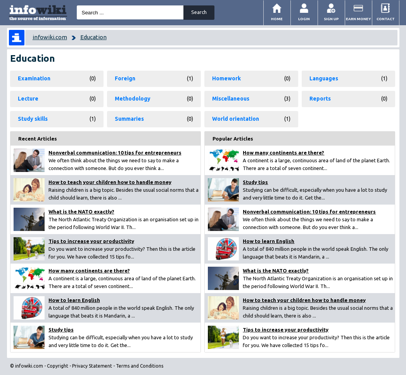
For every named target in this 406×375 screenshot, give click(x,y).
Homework (226, 78)
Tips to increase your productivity (91, 241)
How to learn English (74, 300)
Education (93, 37)
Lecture (28, 98)
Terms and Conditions (139, 365)
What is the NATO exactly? (81, 211)
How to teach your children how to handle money (109, 182)
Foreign (125, 78)
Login (304, 19)
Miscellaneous (230, 98)
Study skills (33, 119)
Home (277, 19)
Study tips (61, 329)
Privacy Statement (92, 365)
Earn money (358, 19)
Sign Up (331, 19)
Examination (34, 78)
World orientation (235, 119)
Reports (320, 98)
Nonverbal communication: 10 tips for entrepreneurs (114, 152)
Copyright (57, 365)
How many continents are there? (89, 270)
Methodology (132, 98)
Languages (323, 78)
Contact (386, 19)
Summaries (129, 119)
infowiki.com (50, 37)
